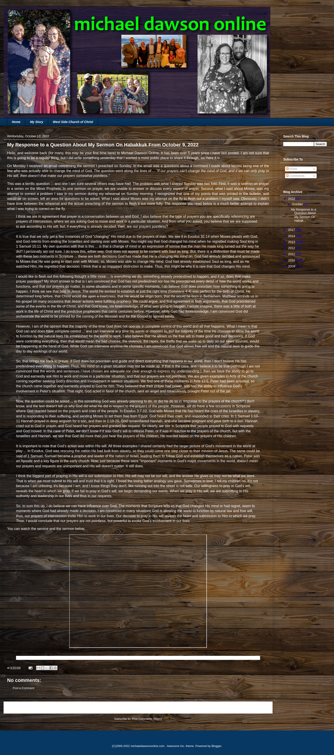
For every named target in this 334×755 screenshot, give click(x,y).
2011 (292, 254)
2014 (292, 236)
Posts (291, 169)
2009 (292, 266)
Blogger (216, 746)
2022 (292, 199)
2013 (292, 242)
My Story (36, 122)
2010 (292, 260)
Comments (295, 176)
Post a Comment (23, 688)
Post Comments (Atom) (147, 718)
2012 (292, 248)
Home (16, 122)
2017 (292, 230)
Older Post (261, 707)
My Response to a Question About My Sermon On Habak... (303, 215)
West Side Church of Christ (73, 122)
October (298, 204)
